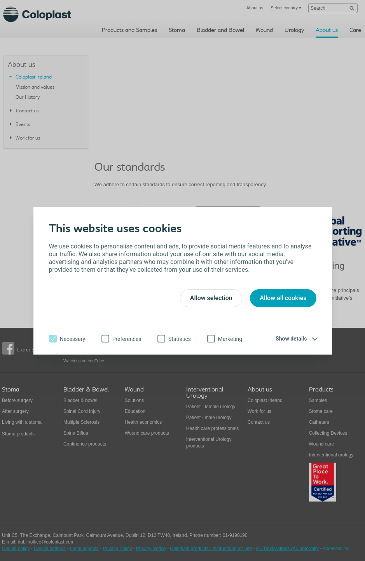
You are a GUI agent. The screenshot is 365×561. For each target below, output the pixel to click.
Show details (291, 339)
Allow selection (211, 298)
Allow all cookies (283, 298)
